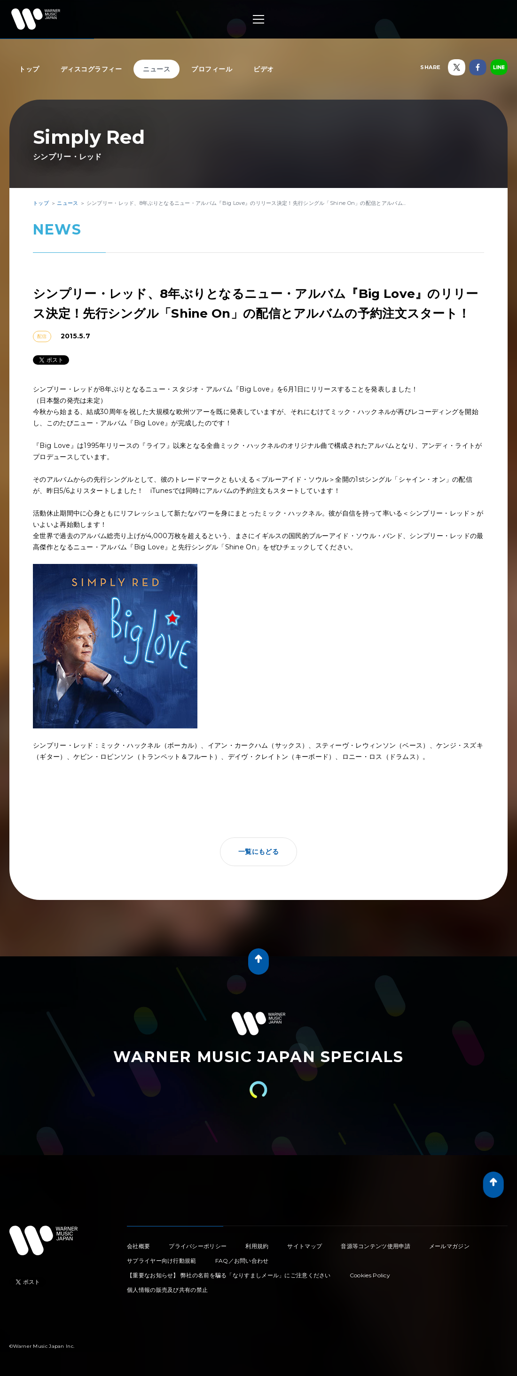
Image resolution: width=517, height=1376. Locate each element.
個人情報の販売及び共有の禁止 (167, 1289)
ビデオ (263, 69)
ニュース (156, 69)
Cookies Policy (370, 1275)
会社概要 (138, 1246)
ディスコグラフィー (91, 69)
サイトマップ (304, 1246)
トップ (29, 69)
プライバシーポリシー (198, 1246)
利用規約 (256, 1246)
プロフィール (211, 69)
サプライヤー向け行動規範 (161, 1260)
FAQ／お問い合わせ (242, 1260)
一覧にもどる (258, 851)
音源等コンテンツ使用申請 (375, 1246)
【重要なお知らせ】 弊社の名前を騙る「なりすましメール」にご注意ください (229, 1275)
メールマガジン (449, 1246)
